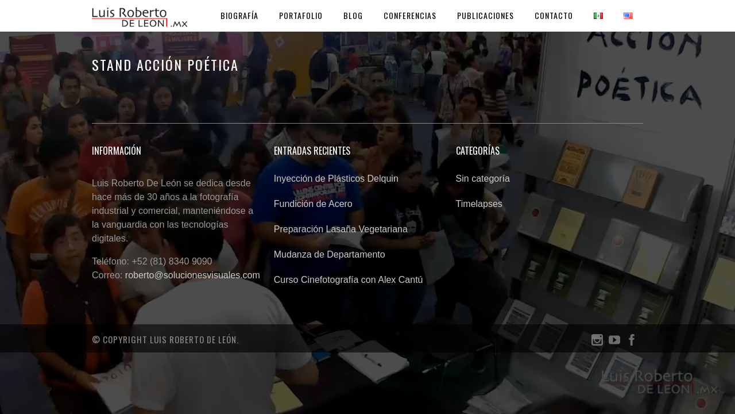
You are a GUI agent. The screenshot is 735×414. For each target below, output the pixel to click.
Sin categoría (483, 178)
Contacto (554, 15)
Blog (353, 15)
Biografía (239, 15)
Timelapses (479, 204)
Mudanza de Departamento (329, 254)
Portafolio (301, 15)
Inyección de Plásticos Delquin (336, 178)
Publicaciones (485, 15)
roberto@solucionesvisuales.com (192, 275)
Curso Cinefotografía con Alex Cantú (348, 280)
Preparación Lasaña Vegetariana (341, 229)
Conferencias (410, 15)
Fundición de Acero (313, 204)
